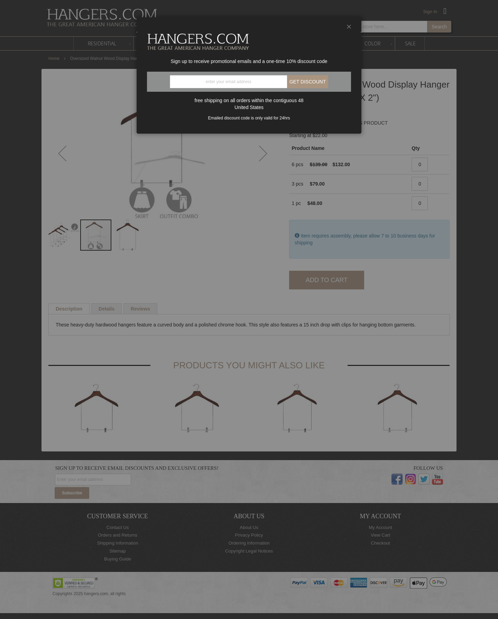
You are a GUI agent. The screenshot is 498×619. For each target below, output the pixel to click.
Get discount (307, 81)
